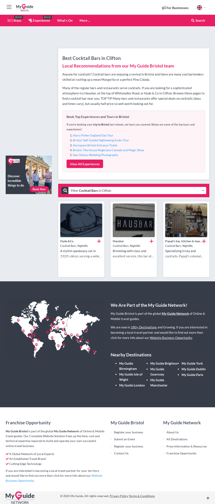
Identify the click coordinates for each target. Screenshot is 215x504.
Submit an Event (124, 439)
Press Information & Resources (186, 446)
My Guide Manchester (159, 382)
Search (198, 20)
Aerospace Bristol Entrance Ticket (95, 145)
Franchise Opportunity (181, 453)
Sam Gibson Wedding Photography (95, 155)
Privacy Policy (119, 496)
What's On (65, 20)
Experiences (39, 20)
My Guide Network (175, 313)
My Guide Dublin (194, 369)
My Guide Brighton (164, 363)
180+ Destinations (144, 327)
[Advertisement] (29, 89)
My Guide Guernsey (157, 371)
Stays (14, 20)
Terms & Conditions (142, 496)
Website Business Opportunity (171, 338)
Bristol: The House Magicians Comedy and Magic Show (108, 150)
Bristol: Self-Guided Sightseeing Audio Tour (101, 140)
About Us (172, 432)
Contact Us (121, 453)
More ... (85, 20)
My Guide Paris (192, 375)
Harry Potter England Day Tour (93, 135)
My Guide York (192, 363)
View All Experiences (85, 164)
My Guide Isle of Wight (130, 376)
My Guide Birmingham (128, 365)
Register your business (128, 432)
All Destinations (176, 439)
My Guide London (132, 385)
